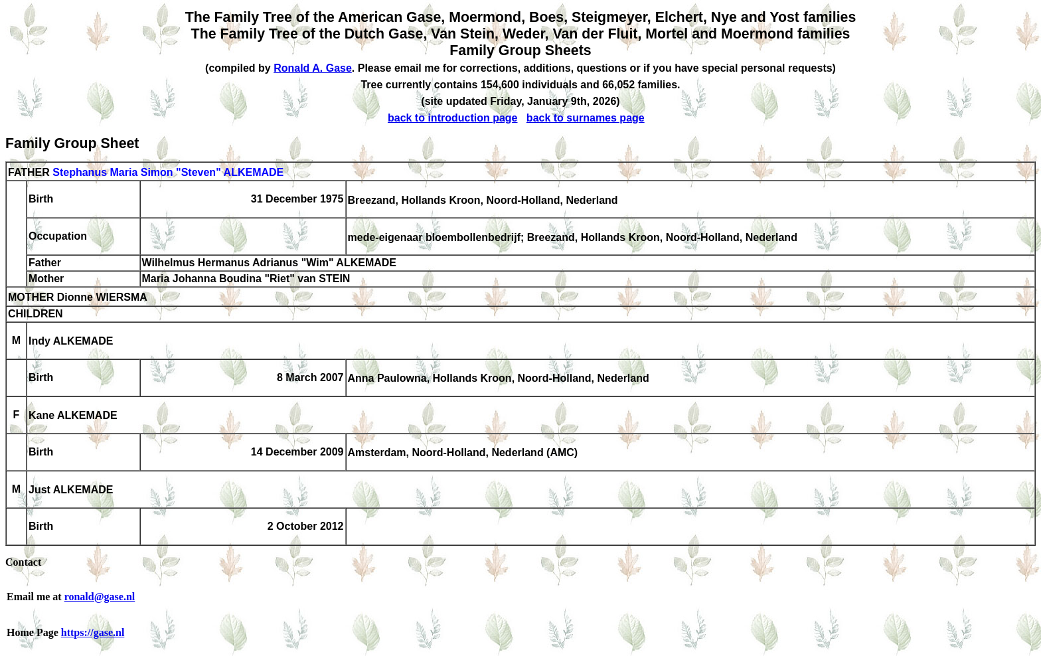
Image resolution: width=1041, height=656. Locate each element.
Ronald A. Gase (313, 68)
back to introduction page (453, 117)
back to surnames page (585, 117)
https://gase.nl (93, 632)
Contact (23, 562)
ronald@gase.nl (99, 596)
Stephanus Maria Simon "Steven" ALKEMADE (167, 172)
